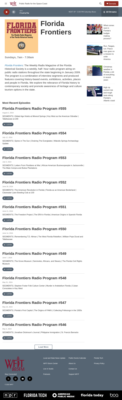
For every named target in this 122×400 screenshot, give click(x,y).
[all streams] (109, 12)
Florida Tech (98, 358)
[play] (6, 12)
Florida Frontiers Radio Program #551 (34, 207)
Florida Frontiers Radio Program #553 (34, 158)
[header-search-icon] (100, 4)
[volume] (14, 12)
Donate (112, 3)
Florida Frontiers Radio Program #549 (34, 253)
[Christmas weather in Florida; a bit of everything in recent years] (94, 71)
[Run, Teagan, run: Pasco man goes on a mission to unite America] (94, 50)
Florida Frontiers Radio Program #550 (34, 229)
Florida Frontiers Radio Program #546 (34, 325)
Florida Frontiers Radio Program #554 (34, 133)
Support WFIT (74, 374)
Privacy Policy (99, 363)
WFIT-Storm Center (50, 363)
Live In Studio (48, 369)
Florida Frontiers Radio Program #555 (34, 108)
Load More (43, 347)
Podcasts (46, 374)
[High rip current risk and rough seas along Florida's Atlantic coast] (94, 91)
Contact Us (73, 369)
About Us (72, 363)
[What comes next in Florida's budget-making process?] (94, 29)
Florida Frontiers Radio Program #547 (34, 303)
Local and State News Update (54, 358)
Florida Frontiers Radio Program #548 (34, 278)
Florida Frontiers (14, 65)
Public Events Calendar (77, 358)
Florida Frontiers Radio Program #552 (34, 182)
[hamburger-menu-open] (6, 3)
